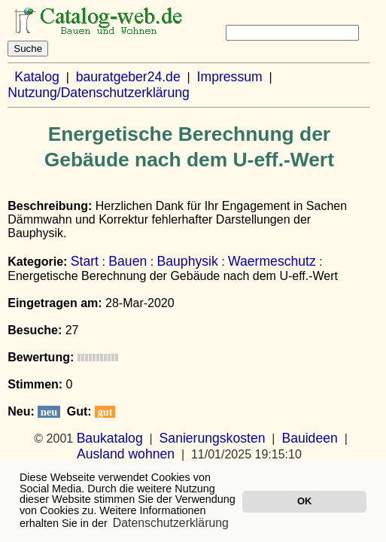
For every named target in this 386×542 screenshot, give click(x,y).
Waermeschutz (272, 261)
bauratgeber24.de (128, 76)
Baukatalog (110, 438)
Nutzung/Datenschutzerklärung (99, 92)
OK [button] (304, 501)
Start (85, 261)
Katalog (36, 76)
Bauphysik (187, 261)
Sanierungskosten (213, 438)
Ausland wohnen (126, 453)
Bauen (127, 261)
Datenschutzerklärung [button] (171, 522)
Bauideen (309, 438)
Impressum (230, 76)
